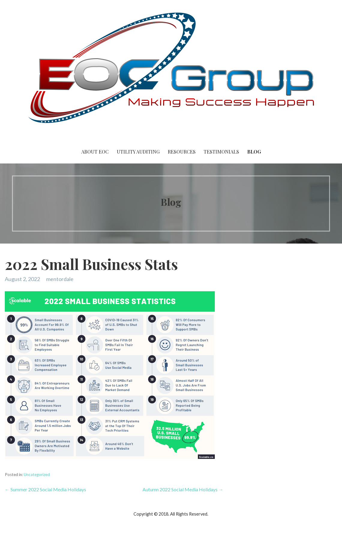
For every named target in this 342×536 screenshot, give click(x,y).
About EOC (95, 151)
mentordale (60, 279)
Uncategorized (37, 474)
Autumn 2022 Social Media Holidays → (182, 489)
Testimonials (221, 151)
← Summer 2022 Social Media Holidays (45, 489)
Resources (182, 151)
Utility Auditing (138, 151)
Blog (254, 151)
